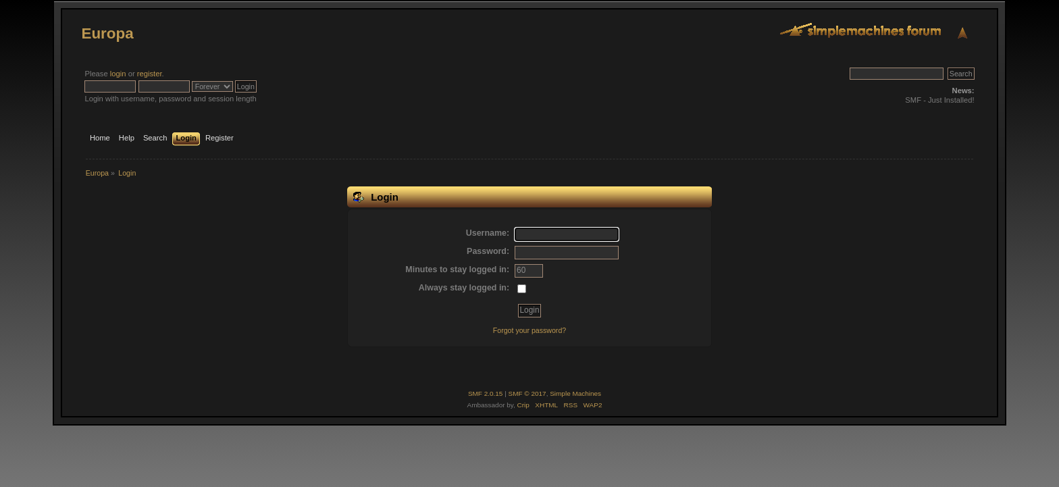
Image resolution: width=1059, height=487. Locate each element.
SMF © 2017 (527, 393)
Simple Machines (575, 393)
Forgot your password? (529, 330)
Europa (107, 33)
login (118, 74)
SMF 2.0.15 (485, 393)
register (149, 74)
